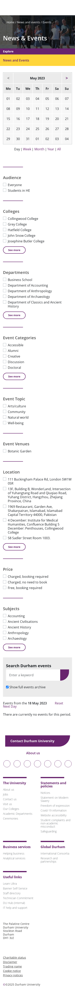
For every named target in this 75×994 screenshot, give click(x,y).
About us (36, 753)
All (59, 149)
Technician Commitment (18, 898)
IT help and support (15, 908)
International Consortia (55, 853)
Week (27, 149)
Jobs (5, 794)
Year (50, 149)
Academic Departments (17, 814)
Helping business (13, 853)
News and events (28, 22)
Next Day (12, 706)
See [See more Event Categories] (14, 376)
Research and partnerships (49, 859)
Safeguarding (49, 831)
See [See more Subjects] (14, 647)
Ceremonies (10, 818)
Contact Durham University (35, 741)
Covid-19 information (54, 810)
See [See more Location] (14, 547)
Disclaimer (10, 962)
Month (39, 149)
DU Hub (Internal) (14, 903)
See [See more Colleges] (14, 250)
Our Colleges (11, 809)
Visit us (7, 804)
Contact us (10, 799)
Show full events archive (27, 687)
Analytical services (14, 858)
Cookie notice (12, 971)
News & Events (25, 38)
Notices (45, 793)
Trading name (12, 966)
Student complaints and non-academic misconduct (55, 823)
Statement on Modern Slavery (54, 799)
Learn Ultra (10, 883)
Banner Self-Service (15, 888)
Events (47, 22)
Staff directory (11, 893)
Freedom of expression (55, 805)
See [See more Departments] (14, 315)
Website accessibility (53, 815)
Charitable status (14, 957)
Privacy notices (13, 975)
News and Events (16, 60)
